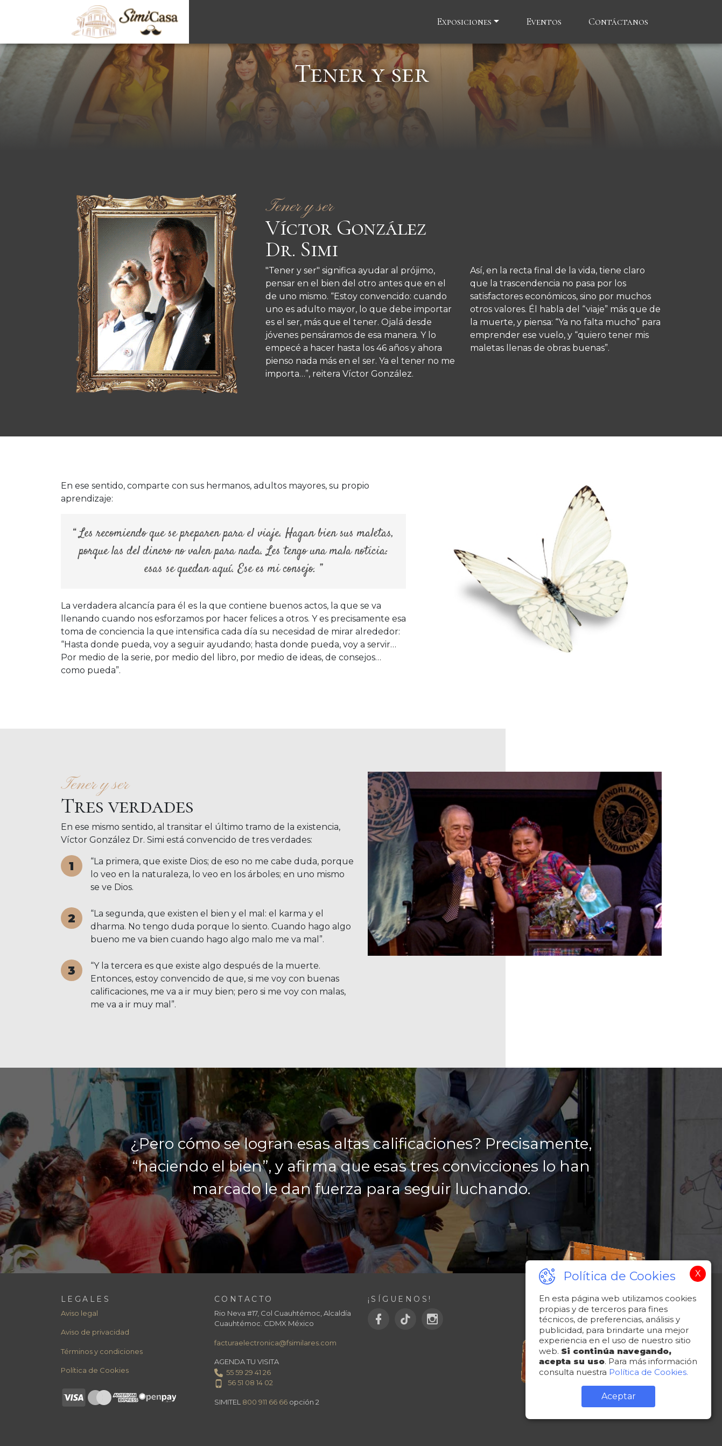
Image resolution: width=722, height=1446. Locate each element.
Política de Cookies (95, 1370)
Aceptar (618, 1396)
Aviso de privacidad (95, 1332)
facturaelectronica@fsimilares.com (275, 1342)
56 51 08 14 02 (243, 1382)
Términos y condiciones (102, 1351)
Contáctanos (618, 21)
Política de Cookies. (647, 1372)
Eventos (544, 21)
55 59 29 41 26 (242, 1372)
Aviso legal (79, 1313)
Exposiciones (464, 21)
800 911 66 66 (265, 1402)
